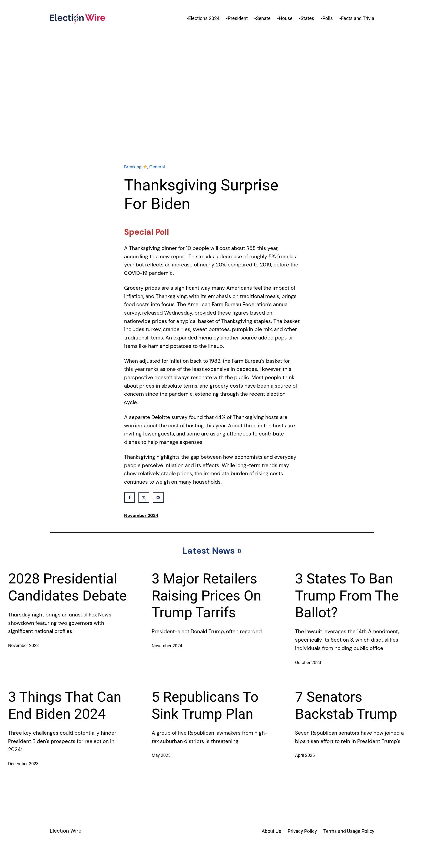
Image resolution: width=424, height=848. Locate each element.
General (157, 167)
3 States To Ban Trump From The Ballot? (347, 595)
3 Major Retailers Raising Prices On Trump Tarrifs (206, 595)
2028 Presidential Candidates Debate (67, 587)
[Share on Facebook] (129, 497)
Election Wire (65, 830)
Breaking (135, 167)
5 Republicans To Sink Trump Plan (205, 705)
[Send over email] (158, 497)
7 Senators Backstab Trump (346, 705)
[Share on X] (143, 497)
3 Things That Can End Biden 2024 (64, 705)
